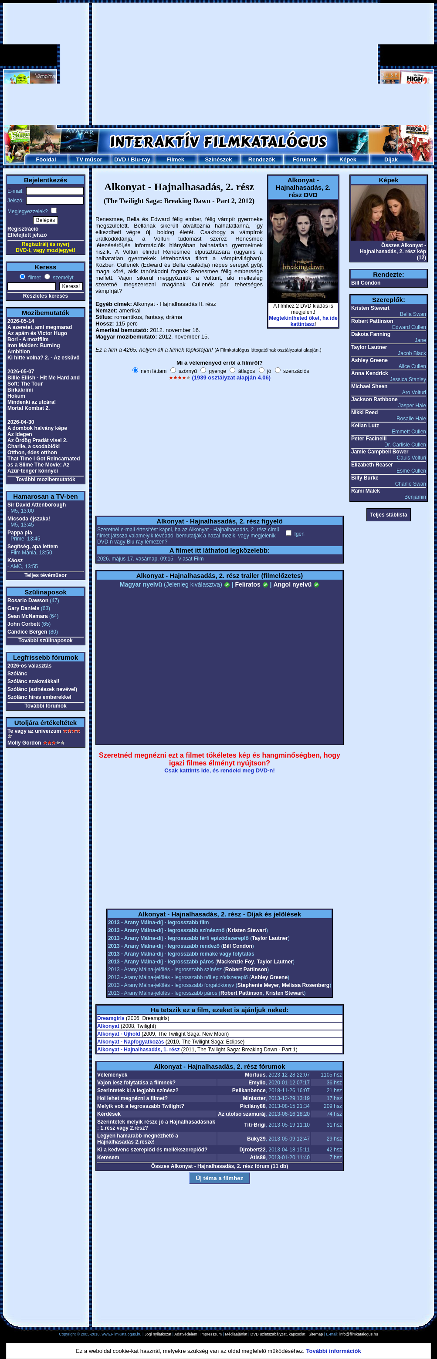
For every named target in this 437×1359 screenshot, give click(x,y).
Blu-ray (140, 159)
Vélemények (112, 1075)
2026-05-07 (20, 372)
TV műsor (89, 159)
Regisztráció (22, 229)
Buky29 (256, 1139)
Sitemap (315, 1334)
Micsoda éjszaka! (28, 519)
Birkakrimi (20, 390)
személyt (62, 278)
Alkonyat (108, 1026)
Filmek (175, 159)
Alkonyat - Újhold (118, 1034)
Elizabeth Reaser (372, 465)
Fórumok (305, 159)
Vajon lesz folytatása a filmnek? (136, 1083)
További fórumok (45, 706)
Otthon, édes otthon (32, 453)
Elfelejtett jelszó (27, 235)
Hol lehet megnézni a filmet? (132, 1098)
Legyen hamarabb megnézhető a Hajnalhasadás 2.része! (137, 1139)
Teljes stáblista (388, 515)
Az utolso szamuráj (241, 1114)
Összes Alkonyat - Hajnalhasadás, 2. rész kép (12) (393, 251)
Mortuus (255, 1075)
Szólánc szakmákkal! (33, 681)
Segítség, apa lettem (32, 547)
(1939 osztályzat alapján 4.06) (231, 377)
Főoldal (46, 159)
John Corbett (23, 624)
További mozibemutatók (45, 479)
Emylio (256, 1083)
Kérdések (109, 1114)
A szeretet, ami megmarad (39, 327)
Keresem (108, 1157)
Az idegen (19, 434)
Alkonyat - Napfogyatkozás (130, 1042)
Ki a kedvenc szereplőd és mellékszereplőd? (152, 1150)
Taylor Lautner (270, 938)
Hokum (16, 396)
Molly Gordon (24, 743)
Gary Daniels (23, 608)
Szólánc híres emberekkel (39, 697)
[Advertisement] (218, 64)
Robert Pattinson (246, 969)
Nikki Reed (364, 412)
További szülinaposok (45, 641)
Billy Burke (365, 478)
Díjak (391, 159)
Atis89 (258, 1157)
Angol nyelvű (296, 584)
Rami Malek (365, 491)
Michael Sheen (369, 386)
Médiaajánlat (236, 1334)
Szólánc (17, 674)
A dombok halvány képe (37, 428)
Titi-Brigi (254, 1125)
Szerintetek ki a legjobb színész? (138, 1090)
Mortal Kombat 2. (28, 408)
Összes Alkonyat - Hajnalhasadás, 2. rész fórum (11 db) (219, 1166)
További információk (333, 1351)
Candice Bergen (27, 632)
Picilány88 (253, 1106)
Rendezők (261, 159)
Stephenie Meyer (258, 985)
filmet (34, 278)
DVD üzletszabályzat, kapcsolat (278, 1334)
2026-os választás (29, 666)
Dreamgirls (111, 1018)
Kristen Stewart (247, 930)
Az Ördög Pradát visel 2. (37, 440)
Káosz (15, 560)
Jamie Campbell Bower (379, 452)
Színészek (218, 159)
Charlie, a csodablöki (33, 446)
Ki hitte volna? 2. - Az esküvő (43, 358)
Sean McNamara (27, 616)
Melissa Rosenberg (305, 985)
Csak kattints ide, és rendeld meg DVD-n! (219, 770)
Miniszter (254, 1098)
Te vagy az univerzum (34, 731)
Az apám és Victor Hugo (37, 333)
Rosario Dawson (27, 600)
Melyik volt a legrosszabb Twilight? (140, 1106)
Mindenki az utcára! (31, 402)
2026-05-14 (20, 321)
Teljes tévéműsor (45, 575)
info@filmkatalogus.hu (358, 1334)
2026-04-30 (20, 422)
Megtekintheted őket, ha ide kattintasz (303, 321)
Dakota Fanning (370, 334)
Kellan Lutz (365, 426)
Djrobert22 (253, 1150)
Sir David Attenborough (36, 505)
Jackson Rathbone (374, 399)
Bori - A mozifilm (27, 339)
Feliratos (251, 584)
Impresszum (211, 1334)
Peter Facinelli (368, 439)
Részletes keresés (45, 296)
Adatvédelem (185, 1334)
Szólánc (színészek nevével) (42, 689)
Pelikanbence (249, 1090)
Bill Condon (237, 946)
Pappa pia (19, 533)
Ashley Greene (269, 977)
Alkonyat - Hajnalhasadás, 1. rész (138, 1050)
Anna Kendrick (369, 373)
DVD (120, 159)
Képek (347, 159)
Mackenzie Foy (235, 962)
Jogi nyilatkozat (158, 1334)
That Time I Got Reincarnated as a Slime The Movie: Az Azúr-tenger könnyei (43, 465)
